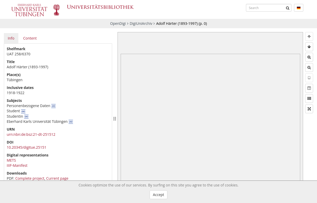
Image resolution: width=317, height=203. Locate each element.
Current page (57, 178)
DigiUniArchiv (141, 23)
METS (11, 160)
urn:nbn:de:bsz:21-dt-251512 (31, 134)
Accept (158, 194)
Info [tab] (11, 38)
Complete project (29, 178)
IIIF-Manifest (17, 165)
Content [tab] (30, 38)
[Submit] (287, 8)
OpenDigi (118, 23)
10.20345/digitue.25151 (26, 147)
